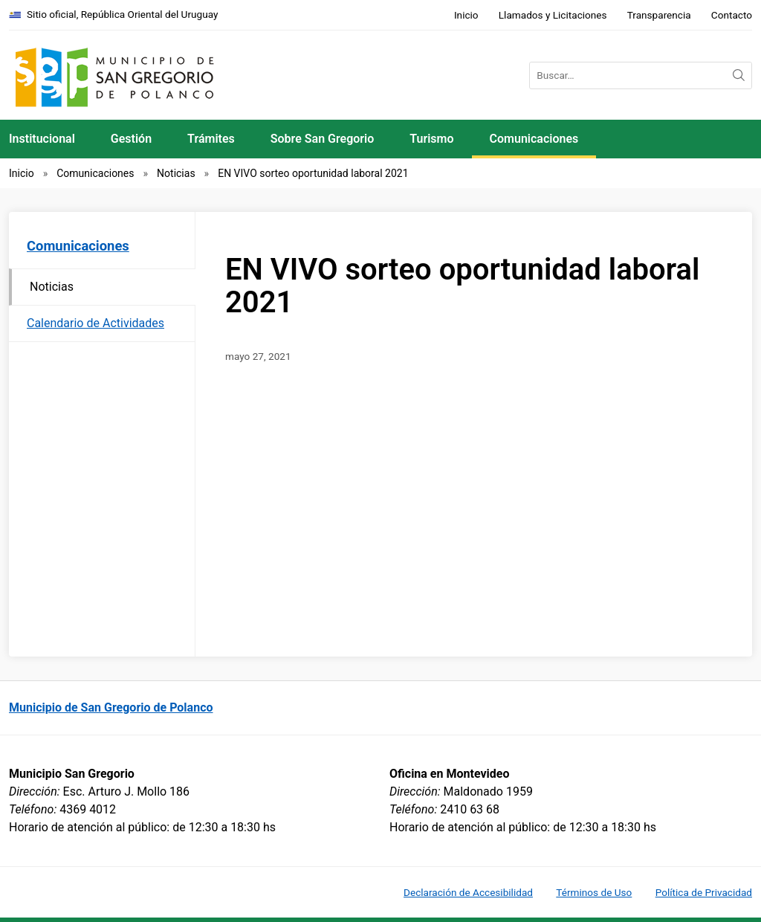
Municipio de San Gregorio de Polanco (111, 707)
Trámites (211, 139)
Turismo (431, 139)
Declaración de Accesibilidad (468, 892)
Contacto (731, 15)
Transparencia (659, 15)
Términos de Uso (594, 892)
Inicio (466, 15)
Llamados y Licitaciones (553, 15)
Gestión (131, 139)
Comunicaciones (534, 139)
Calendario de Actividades (95, 323)
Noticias (176, 173)
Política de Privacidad (703, 892)
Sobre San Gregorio (323, 139)
